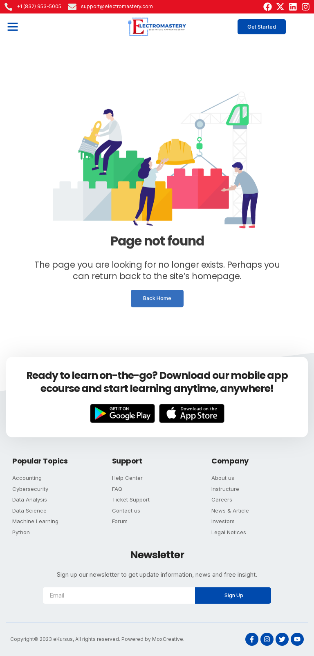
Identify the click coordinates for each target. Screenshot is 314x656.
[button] (12, 26)
